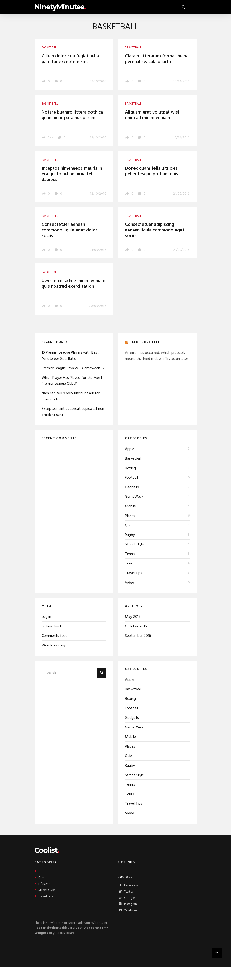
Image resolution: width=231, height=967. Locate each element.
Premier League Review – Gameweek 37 (73, 368)
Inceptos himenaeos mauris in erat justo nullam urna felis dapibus (72, 174)
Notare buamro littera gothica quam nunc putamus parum (72, 115)
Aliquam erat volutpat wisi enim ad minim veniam (152, 115)
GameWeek (134, 497)
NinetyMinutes (60, 7)
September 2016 (138, 636)
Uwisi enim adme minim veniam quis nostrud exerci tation (73, 283)
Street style (134, 544)
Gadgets (132, 487)
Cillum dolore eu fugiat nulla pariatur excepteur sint (70, 59)
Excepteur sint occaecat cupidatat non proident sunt (73, 412)
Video (129, 583)
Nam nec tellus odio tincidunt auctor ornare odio (71, 396)
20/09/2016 (97, 306)
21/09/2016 (181, 193)
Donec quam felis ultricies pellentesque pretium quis (151, 171)
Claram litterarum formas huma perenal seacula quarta (156, 59)
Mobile (130, 506)
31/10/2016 (98, 81)
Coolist (47, 850)
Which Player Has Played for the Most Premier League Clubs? (72, 381)
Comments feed (54, 636)
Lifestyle (42, 884)
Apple (129, 449)
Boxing (130, 468)
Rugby (130, 535)
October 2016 (136, 626)
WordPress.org (53, 645)
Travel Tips (133, 573)
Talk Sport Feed (145, 342)
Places (130, 516)
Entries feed (51, 626)
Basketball (133, 459)
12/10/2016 (181, 81)
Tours (129, 563)
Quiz (128, 525)
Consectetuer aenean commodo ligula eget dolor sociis (69, 230)
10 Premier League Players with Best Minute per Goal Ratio (70, 356)
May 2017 (133, 617)
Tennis (130, 554)
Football (131, 478)
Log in (46, 617)
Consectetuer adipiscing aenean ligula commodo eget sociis (154, 230)
